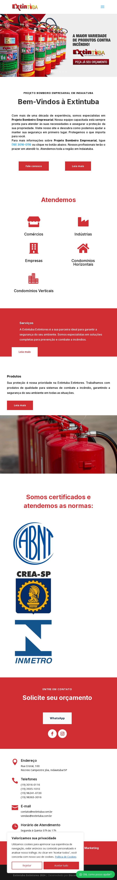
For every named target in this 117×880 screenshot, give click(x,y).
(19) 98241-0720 (31, 793)
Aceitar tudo (61, 865)
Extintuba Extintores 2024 (29, 875)
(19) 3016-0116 (21, 144)
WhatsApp (57, 718)
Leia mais (78, 166)
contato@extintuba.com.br (36, 811)
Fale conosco (34, 166)
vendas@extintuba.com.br (36, 815)
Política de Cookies (65, 856)
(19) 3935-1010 (30, 788)
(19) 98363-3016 (31, 797)
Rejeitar (26, 865)
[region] (45, 852)
